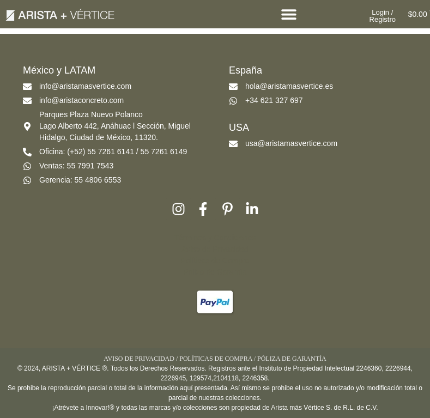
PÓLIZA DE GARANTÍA (291, 358)
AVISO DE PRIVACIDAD (139, 358)
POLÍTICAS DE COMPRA (215, 358)
